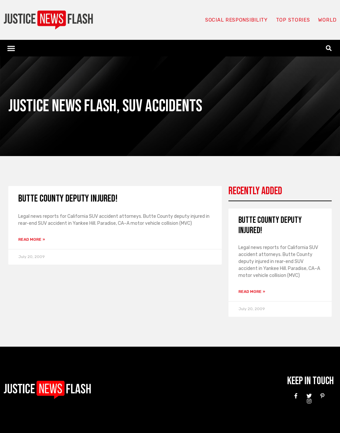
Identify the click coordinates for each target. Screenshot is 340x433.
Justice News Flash (62, 106)
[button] (11, 48)
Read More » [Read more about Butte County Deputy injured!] (31, 239)
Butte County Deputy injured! (68, 199)
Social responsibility (236, 20)
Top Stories (293, 20)
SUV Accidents (162, 106)
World (327, 20)
